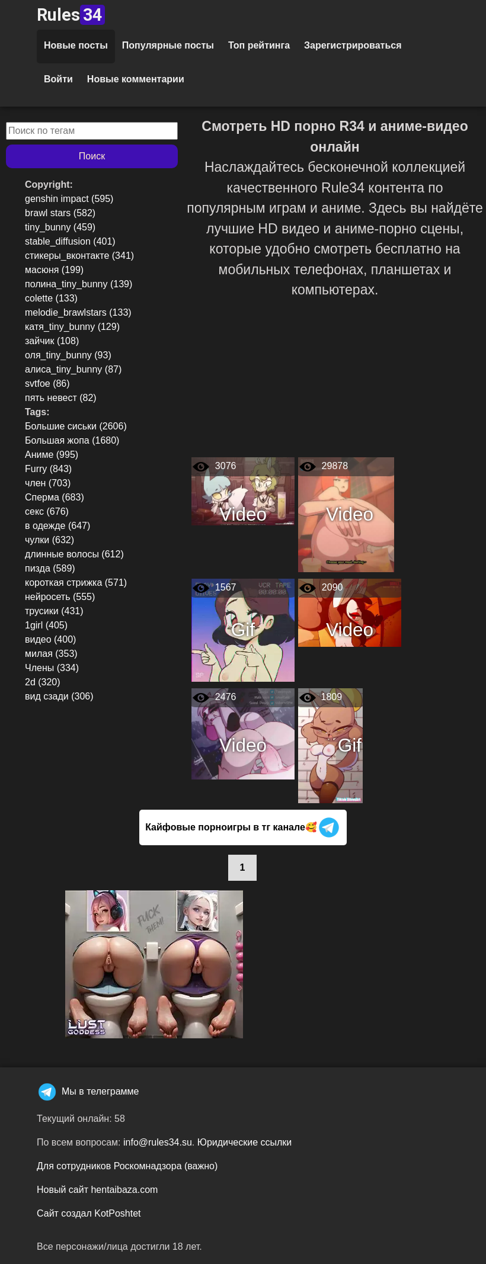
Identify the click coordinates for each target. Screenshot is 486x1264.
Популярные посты (168, 45)
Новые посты (76, 45)
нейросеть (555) (60, 597)
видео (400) (50, 639)
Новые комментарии (135, 79)
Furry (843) (48, 469)
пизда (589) (50, 568)
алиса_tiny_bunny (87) (73, 369)
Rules (71, 15)
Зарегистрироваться (352, 45)
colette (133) (51, 298)
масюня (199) (54, 270)
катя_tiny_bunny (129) (72, 327)
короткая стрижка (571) (76, 583)
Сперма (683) (54, 497)
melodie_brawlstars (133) (78, 312)
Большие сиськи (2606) (76, 426)
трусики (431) (54, 611)
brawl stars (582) (60, 213)
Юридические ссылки (244, 1142)
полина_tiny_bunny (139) (78, 284)
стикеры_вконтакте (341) (79, 256)
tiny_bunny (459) (60, 227)
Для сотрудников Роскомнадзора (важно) (127, 1166)
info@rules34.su (157, 1142)
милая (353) (51, 654)
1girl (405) (46, 625)
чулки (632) (49, 540)
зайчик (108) (52, 341)
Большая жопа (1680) (72, 440)
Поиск (92, 156)
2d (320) (42, 682)
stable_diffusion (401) (70, 241)
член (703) (48, 483)
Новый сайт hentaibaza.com (97, 1190)
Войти (58, 79)
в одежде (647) (57, 526)
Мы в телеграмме (88, 1091)
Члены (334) (52, 668)
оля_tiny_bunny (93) (68, 355)
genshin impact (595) (69, 199)
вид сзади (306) (59, 696)
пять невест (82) (61, 398)
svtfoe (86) (47, 383)
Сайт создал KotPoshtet (89, 1213)
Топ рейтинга (259, 45)
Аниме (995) (51, 455)
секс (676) (47, 511)
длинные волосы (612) (74, 554)
